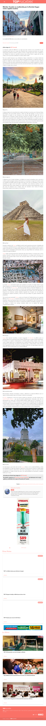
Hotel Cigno (11, 298)
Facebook (17, 477)
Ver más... (5, 576)
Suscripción (35, 720)
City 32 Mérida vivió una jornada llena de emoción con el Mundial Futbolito (19, 680)
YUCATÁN (7, 714)
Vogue (14, 245)
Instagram (22, 477)
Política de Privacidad (39, 724)
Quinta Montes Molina (8, 399)
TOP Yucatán (13, 47)
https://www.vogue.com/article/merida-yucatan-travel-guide (31, 484)
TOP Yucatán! (24, 475)
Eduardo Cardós (15, 488)
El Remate (30, 338)
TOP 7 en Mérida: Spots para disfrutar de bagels (14, 572)
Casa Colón (14, 287)
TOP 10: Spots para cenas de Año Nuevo (12, 620)
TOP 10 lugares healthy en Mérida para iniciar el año (14, 596)
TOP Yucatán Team (10, 36)
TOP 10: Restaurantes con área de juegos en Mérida (14, 656)
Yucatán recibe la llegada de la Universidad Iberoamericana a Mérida (18, 704)
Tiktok (27, 477)
